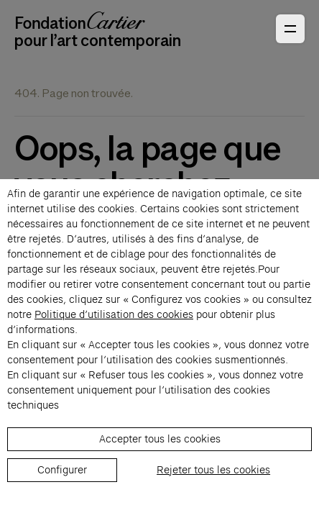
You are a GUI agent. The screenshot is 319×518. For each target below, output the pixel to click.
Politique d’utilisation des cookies (113, 314)
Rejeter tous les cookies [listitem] (213, 470)
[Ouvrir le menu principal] (290, 28)
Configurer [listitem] (62, 470)
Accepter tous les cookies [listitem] (160, 439)
